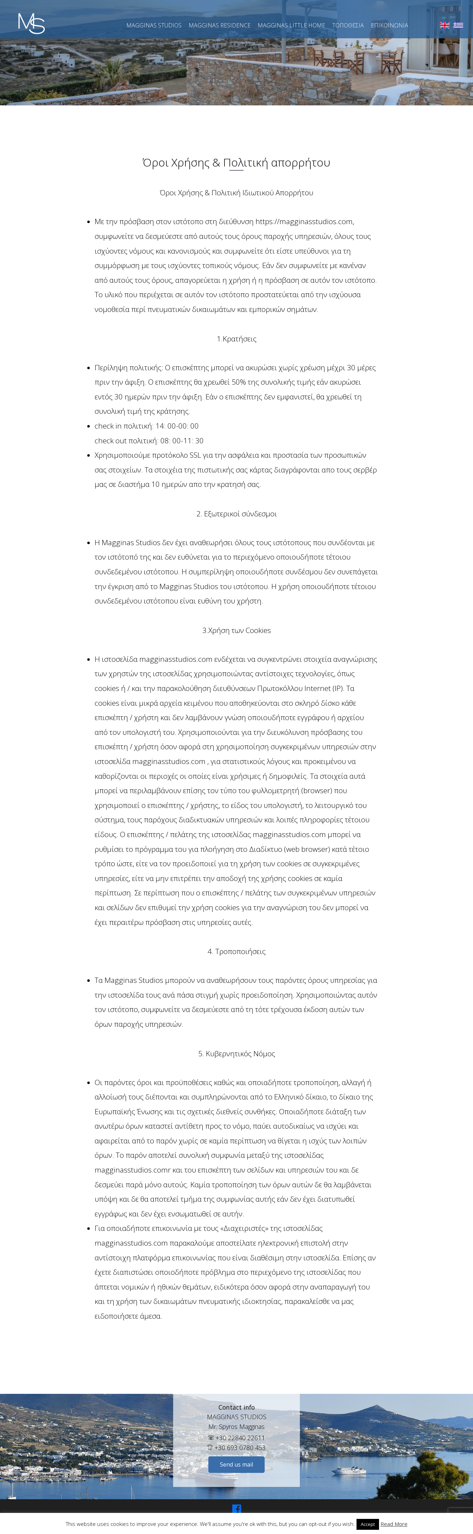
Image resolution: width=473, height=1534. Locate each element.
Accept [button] (368, 1524)
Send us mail (236, 1464)
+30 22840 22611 (236, 1438)
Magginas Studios (154, 25)
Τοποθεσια (348, 25)
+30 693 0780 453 (236, 1447)
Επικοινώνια (389, 25)
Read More (394, 1524)
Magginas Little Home (291, 25)
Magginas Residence (220, 25)
